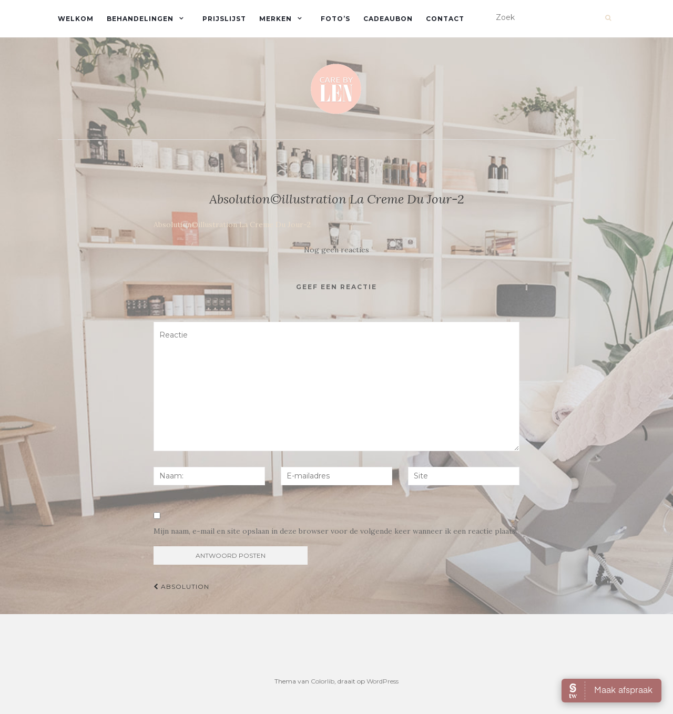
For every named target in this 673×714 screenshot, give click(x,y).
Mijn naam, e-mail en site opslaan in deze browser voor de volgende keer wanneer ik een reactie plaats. (335, 531)
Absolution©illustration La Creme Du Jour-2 (232, 224)
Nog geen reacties (336, 249)
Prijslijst (224, 19)
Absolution (181, 586)
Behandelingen (140, 19)
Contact (445, 19)
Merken (275, 19)
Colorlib (322, 681)
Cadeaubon (388, 19)
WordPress (382, 681)
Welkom (76, 19)
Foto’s (335, 19)
